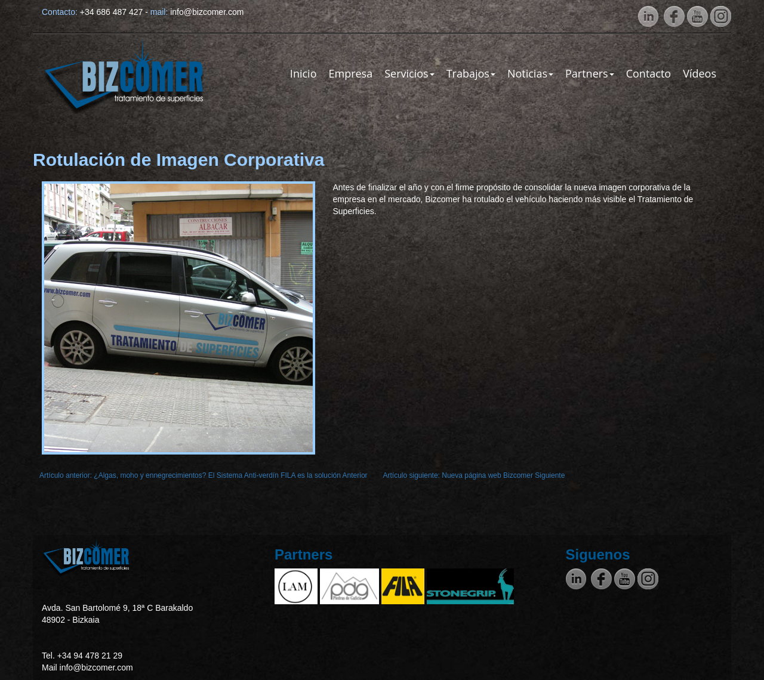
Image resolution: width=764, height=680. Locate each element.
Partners (589, 73)
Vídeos (699, 73)
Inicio (303, 73)
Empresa (350, 73)
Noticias (530, 73)
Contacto (648, 73)
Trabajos (470, 73)
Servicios (409, 73)
